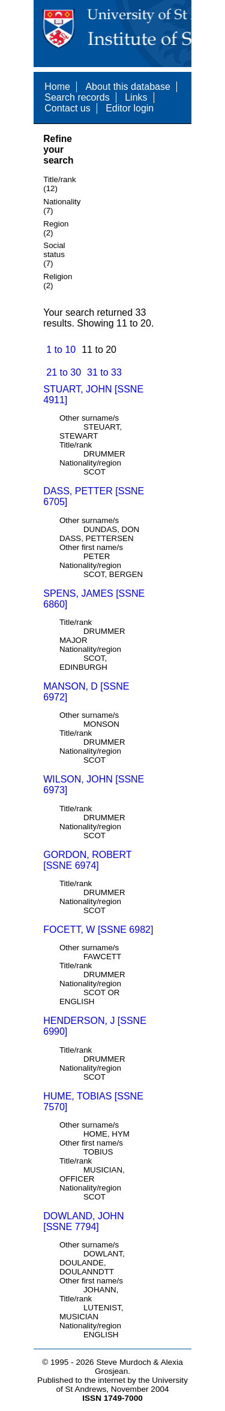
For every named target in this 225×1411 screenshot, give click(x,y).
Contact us (67, 108)
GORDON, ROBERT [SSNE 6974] (87, 860)
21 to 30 (63, 372)
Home (57, 86)
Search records (77, 97)
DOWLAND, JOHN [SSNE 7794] (83, 1221)
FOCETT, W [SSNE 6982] (98, 929)
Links (136, 97)
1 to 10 (61, 350)
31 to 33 (104, 372)
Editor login (130, 108)
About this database (127, 86)
